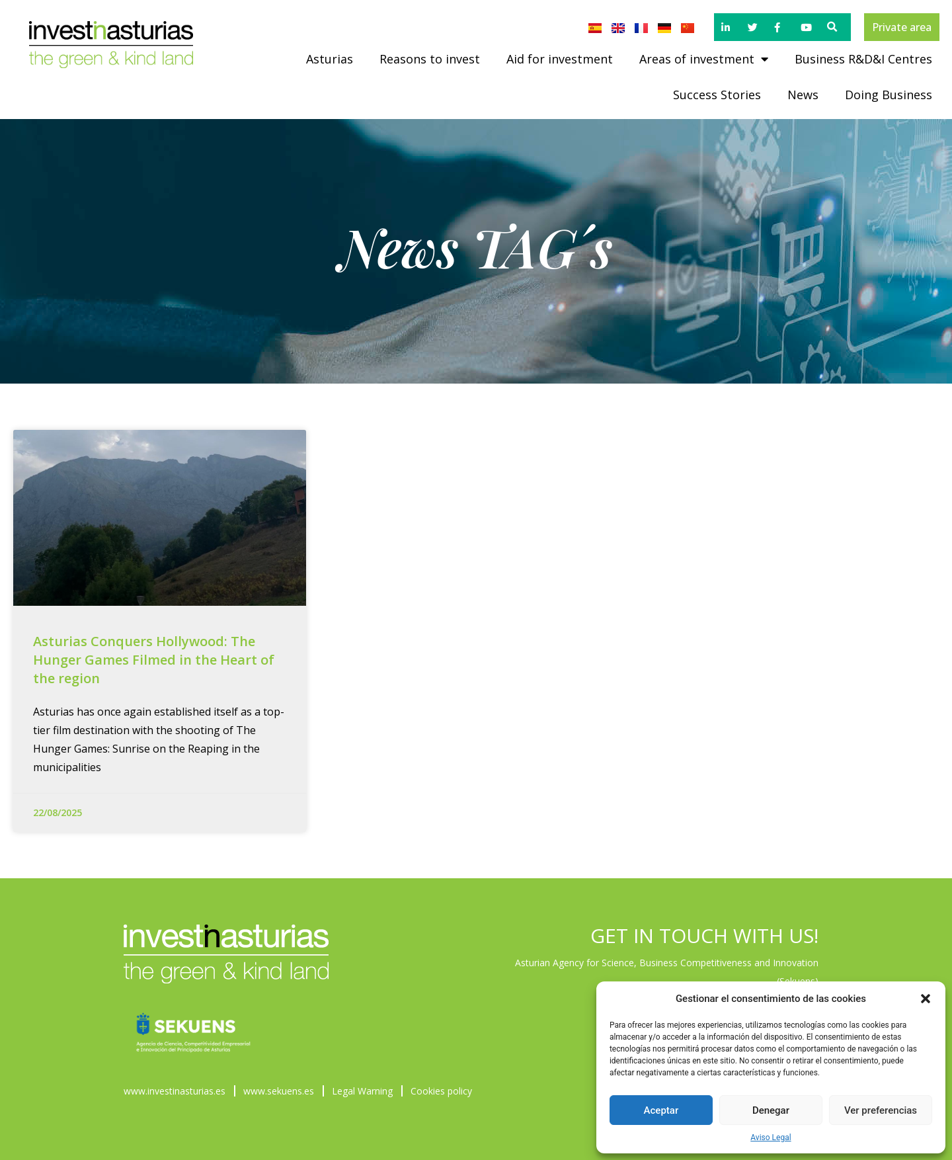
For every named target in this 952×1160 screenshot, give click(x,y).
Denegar (770, 1110)
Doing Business (888, 95)
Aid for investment (559, 59)
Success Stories (717, 95)
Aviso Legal (770, 1137)
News (802, 95)
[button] (925, 998)
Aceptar (661, 1110)
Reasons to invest (429, 59)
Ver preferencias (880, 1110)
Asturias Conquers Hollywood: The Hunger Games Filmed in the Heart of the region (153, 659)
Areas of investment (703, 58)
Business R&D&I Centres (863, 59)
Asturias (329, 59)
